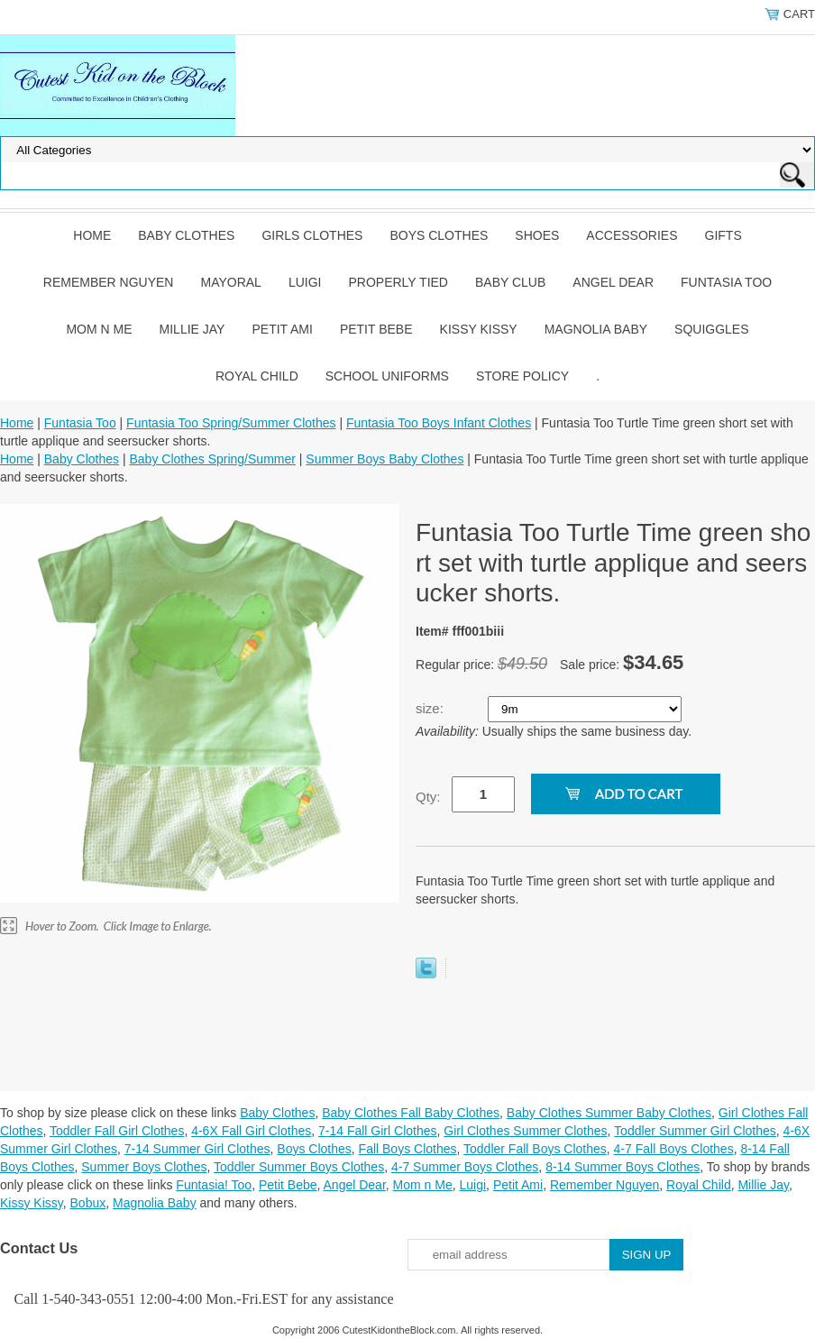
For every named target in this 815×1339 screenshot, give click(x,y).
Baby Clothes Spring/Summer (212, 459)
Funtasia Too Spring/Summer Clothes (230, 423)
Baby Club (510, 282)
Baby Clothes (186, 235)
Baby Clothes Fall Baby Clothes (410, 1112)
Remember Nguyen (108, 282)
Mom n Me (99, 329)
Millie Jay (192, 329)
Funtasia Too (726, 282)
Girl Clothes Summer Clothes (525, 1130)
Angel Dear (613, 282)
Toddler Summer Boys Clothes (299, 1167)
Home (92, 235)
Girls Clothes (311, 235)
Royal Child (256, 376)
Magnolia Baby (596, 329)
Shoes (537, 235)
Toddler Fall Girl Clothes (117, 1130)
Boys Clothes (438, 235)
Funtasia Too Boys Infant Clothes (438, 423)
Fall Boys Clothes (408, 1149)
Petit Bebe (376, 329)
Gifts (723, 235)
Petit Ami (282, 329)
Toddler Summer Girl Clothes (695, 1130)
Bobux (88, 1203)
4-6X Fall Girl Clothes (251, 1130)
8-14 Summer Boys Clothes (622, 1167)
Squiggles (711, 329)
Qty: (428, 796)
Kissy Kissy (478, 329)
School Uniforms (387, 376)
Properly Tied (398, 282)
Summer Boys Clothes (143, 1167)
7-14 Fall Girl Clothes (377, 1130)
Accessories (631, 235)
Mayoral (230, 282)
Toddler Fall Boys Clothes (535, 1149)
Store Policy (522, 376)
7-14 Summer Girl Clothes (197, 1149)
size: (431, 708)
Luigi (305, 282)
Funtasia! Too (214, 1185)
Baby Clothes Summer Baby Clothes (609, 1112)
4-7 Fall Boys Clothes (674, 1149)
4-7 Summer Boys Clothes (464, 1167)
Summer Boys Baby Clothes (384, 459)
